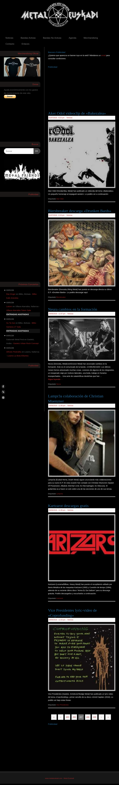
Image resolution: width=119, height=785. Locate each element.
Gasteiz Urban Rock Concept (25, 343)
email (103, 55)
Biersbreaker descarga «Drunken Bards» (79, 211)
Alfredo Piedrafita (13, 352)
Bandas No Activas (52, 38)
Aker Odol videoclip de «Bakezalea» (77, 113)
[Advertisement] (83, 87)
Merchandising (91, 38)
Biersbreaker (61, 297)
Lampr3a (59, 494)
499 (94, 717)
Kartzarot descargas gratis (68, 506)
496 (74, 717)
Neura (58, 384)
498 (87, 717)
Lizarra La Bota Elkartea (17, 356)
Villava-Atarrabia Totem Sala (18, 310)
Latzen (9, 306)
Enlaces (25, 44)
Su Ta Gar (10, 323)
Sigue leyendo (55, 379)
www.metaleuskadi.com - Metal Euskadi (59, 778)
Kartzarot (59, 598)
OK (36, 150)
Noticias (9, 38)
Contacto (9, 44)
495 (67, 717)
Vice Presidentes (62, 705)
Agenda (72, 38)
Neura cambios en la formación (72, 309)
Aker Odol (60, 199)
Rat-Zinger (11, 294)
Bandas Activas (28, 38)
